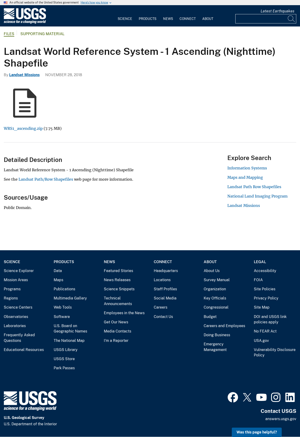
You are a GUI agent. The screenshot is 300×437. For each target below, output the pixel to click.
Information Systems (247, 168)
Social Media (165, 298)
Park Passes (64, 368)
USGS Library (66, 349)
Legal (260, 262)
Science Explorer (19, 271)
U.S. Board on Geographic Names (70, 329)
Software (62, 316)
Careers (160, 307)
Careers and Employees (224, 326)
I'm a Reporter (116, 340)
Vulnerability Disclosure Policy (275, 352)
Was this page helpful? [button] (256, 432)
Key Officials (215, 298)
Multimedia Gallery (70, 298)
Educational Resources (24, 349)
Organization (215, 289)
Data (58, 271)
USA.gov (261, 340)
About (207, 19)
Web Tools (63, 307)
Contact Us (163, 316)
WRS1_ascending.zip (23, 128)
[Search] (291, 18)
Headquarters (166, 271)
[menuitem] (124, 16)
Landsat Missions (24, 75)
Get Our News (116, 322)
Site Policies (264, 289)
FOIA (258, 280)
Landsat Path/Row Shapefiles (46, 179)
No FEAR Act (265, 331)
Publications (64, 289)
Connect (188, 19)
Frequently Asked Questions (19, 338)
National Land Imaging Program (257, 196)
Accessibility (265, 271)
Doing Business (217, 335)
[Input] (265, 18)
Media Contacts (117, 331)
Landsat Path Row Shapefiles (254, 186)
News (168, 19)
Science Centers (18, 307)
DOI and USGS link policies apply (270, 319)
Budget (210, 316)
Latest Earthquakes (277, 11)
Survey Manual (217, 280)
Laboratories (15, 326)
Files (9, 34)
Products (147, 19)
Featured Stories (118, 271)
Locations (162, 280)
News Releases (117, 280)
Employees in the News (124, 313)
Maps (58, 280)
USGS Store (64, 359)
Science (125, 19)
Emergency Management (215, 347)
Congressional (216, 307)
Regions (11, 298)
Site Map (262, 307)
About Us (212, 271)
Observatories (16, 316)
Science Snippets (119, 289)
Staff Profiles (165, 289)
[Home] (25, 22)
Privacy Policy (266, 298)
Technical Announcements (118, 301)
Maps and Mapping (245, 177)
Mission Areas (16, 280)
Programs (12, 289)
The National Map (69, 340)
